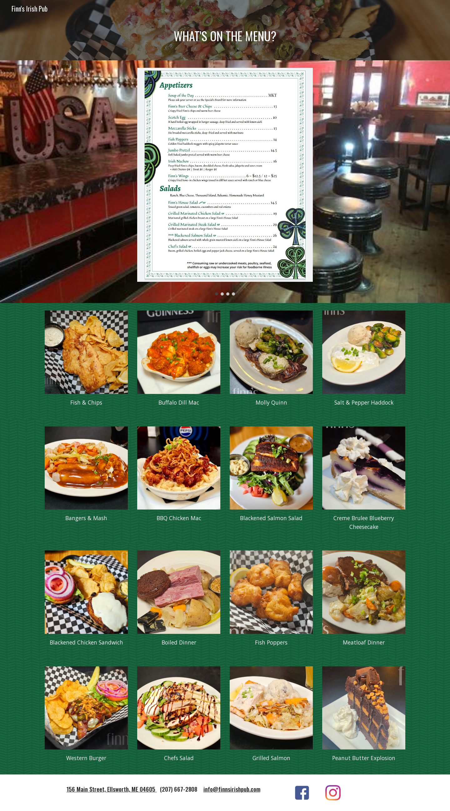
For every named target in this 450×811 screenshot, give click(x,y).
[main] (225, 39)
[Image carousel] (225, 182)
